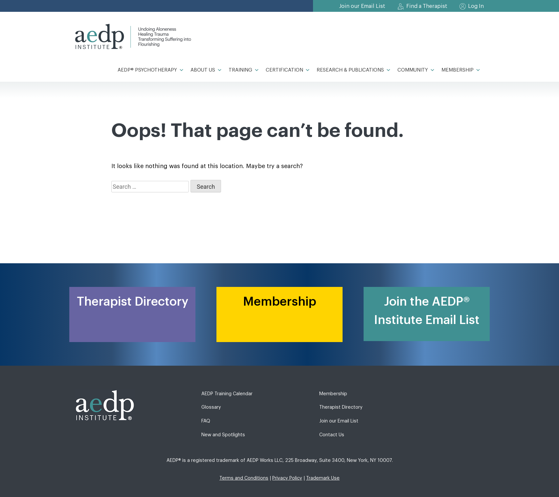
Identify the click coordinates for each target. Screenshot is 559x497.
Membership (461, 70)
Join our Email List (362, 6)
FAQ (205, 421)
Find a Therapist (426, 6)
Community (416, 70)
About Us (206, 70)
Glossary (211, 407)
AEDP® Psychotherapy (151, 70)
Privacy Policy (287, 478)
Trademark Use (323, 478)
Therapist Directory (341, 407)
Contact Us (331, 434)
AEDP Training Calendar (227, 393)
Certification (288, 70)
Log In (476, 6)
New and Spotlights (223, 434)
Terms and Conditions (243, 478)
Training (244, 70)
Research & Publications (354, 70)
